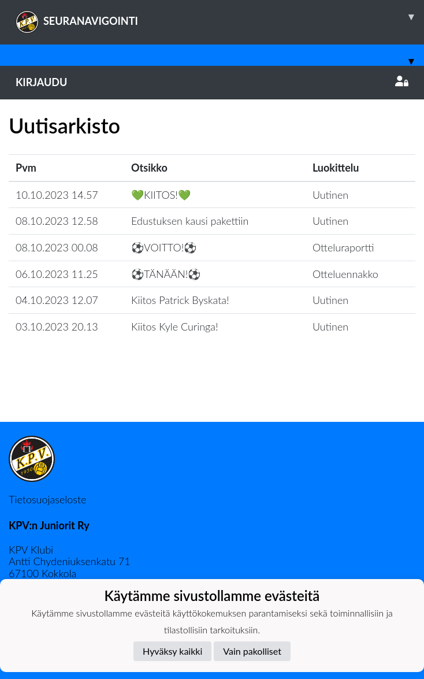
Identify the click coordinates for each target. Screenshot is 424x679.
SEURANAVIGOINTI (220, 17)
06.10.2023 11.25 (57, 274)
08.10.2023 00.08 (57, 247)
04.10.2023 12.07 (57, 300)
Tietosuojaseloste (47, 499)
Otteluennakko (345, 274)
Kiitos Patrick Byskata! (180, 300)
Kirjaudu (212, 82)
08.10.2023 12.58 (57, 220)
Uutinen (330, 194)
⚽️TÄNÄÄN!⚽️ (165, 274)
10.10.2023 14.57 (57, 194)
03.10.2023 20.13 (57, 326)
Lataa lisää (212, 396)
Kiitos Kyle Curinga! (174, 326)
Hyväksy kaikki (172, 650)
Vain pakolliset (252, 650)
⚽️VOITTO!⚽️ (163, 247)
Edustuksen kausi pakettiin (190, 220)
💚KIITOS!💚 (161, 194)
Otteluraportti (343, 247)
